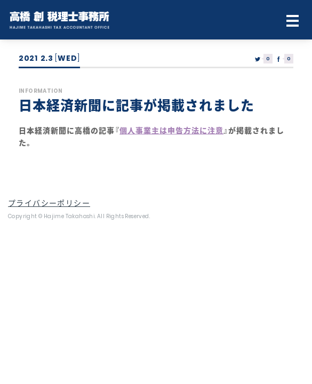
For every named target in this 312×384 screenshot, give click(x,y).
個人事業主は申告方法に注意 (171, 130)
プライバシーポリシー (49, 203)
